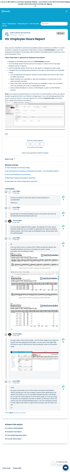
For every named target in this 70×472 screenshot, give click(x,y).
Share (61, 33)
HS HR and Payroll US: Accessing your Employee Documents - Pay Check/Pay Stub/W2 (31, 171)
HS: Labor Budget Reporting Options (16, 435)
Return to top (10, 159)
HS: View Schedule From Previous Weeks (17, 168)
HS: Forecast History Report (13, 439)
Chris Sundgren (17, 220)
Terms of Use (6, 468)
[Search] (54, 24)
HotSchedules (12, 24)
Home (4, 24)
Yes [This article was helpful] (30, 144)
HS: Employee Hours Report (13, 432)
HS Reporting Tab (23, 24)
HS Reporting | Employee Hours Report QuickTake (20, 178)
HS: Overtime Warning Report (14, 428)
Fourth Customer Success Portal (20, 33)
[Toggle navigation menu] (66, 11)
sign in (11, 413)
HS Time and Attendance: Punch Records (18, 174)
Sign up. (49, 4)
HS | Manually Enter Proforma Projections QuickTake (21, 181)
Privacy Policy (17, 468)
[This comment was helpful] (63, 196)
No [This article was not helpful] (39, 144)
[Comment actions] (63, 199)
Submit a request (42, 153)
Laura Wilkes (16, 191)
